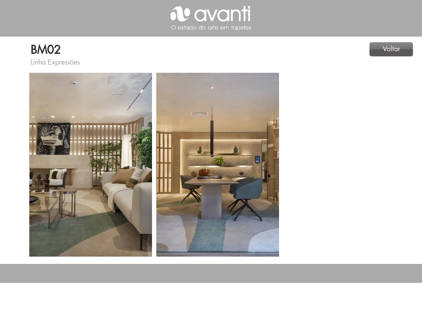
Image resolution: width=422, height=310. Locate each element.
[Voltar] (391, 49)
